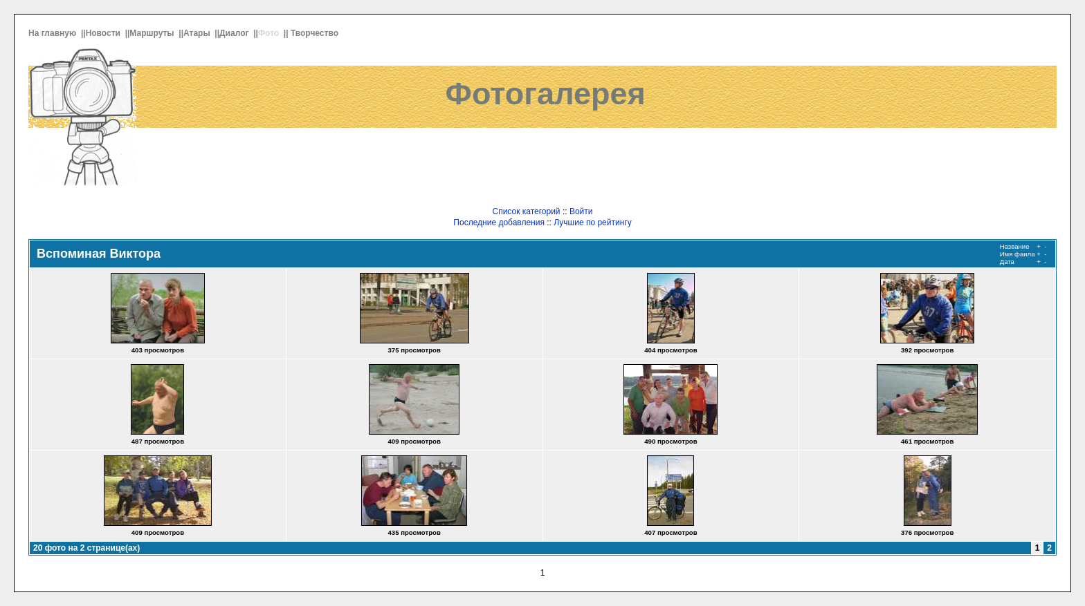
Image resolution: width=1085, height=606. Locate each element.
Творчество (315, 33)
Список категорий (526, 211)
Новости (104, 33)
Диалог (235, 33)
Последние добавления (499, 222)
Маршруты (152, 33)
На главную (53, 33)
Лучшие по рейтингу (592, 222)
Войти (581, 211)
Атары (197, 33)
